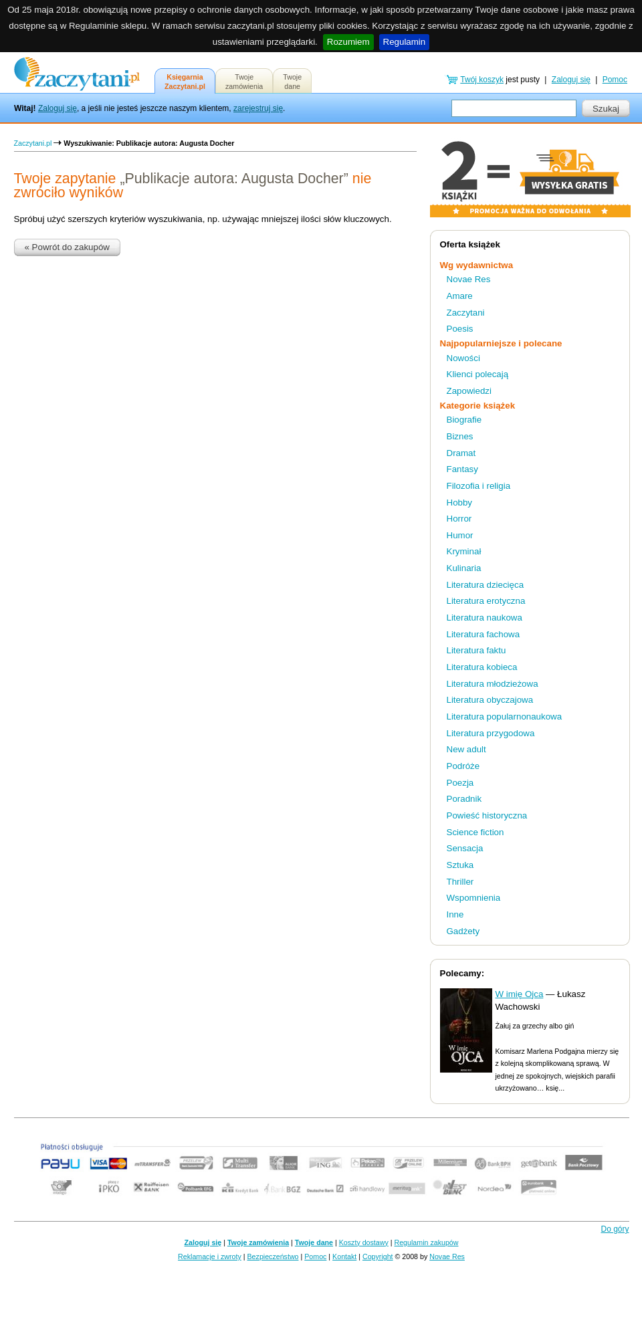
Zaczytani (466, 313)
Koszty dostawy (364, 1242)
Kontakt (344, 1256)
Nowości (463, 358)
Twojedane (292, 81)
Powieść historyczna (487, 815)
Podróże (463, 766)
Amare (460, 296)
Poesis (460, 329)
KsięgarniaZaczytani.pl (185, 81)
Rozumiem (348, 42)
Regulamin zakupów (427, 1242)
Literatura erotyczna (486, 601)
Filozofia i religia (479, 486)
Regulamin (404, 42)
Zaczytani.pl (33, 143)
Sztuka (460, 865)
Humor (460, 535)
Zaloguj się (57, 108)
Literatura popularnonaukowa (504, 716)
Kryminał (464, 551)
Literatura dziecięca (485, 585)
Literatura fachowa (483, 634)
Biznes (460, 436)
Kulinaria (464, 568)
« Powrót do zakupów (67, 247)
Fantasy (462, 469)
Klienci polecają (478, 374)
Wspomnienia (474, 898)
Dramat (461, 453)
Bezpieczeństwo (273, 1256)
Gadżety (463, 931)
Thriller (460, 882)
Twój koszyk (482, 79)
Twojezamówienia (244, 81)
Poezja (460, 783)
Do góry (615, 1229)
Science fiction (475, 832)
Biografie (464, 420)
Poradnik (464, 799)
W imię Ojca (520, 994)
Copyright (377, 1256)
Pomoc (615, 79)
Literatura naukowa (484, 618)
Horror (459, 519)
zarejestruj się (258, 108)
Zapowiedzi (469, 391)
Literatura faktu (476, 650)
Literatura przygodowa (491, 733)
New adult (466, 749)
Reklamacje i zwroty (209, 1256)
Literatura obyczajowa (490, 700)
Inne (455, 914)
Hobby (460, 503)
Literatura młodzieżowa (492, 684)
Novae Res (469, 279)
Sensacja (465, 848)
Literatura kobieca (482, 667)
